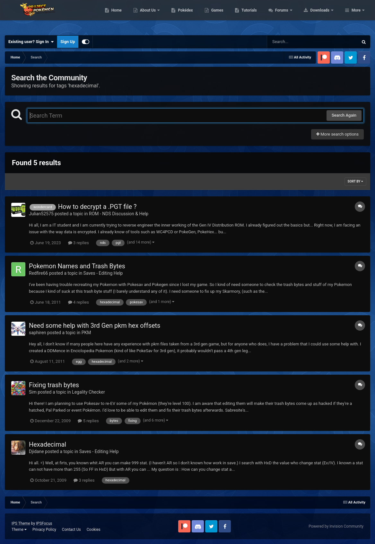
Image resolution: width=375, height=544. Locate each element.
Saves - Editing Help (103, 273)
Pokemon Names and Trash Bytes (77, 266)
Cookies (93, 529)
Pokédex (226, 16)
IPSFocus (44, 523)
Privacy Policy (44, 529)
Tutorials (290, 16)
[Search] (296, 42)
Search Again (344, 115)
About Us (189, 16)
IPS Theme (21, 523)
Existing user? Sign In (31, 42)
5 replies (88, 420)
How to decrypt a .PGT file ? (97, 206)
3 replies (78, 242)
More (356, 16)
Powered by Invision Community (336, 526)
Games (258, 16)
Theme (19, 529)
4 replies (78, 302)
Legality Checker (88, 392)
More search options (337, 134)
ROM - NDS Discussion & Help (118, 213)
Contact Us (71, 529)
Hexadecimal (47, 444)
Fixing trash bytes (54, 385)
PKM (86, 332)
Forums (322, 16)
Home (157, 16)
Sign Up (67, 41)
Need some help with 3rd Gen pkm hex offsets (94, 325)
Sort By (355, 181)
